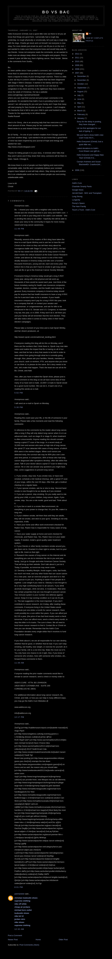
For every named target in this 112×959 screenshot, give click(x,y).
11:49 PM (19, 229)
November (82, 80)
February (81, 114)
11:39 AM (19, 663)
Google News (77, 190)
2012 (77, 54)
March (80, 110)
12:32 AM (19, 929)
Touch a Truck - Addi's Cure (83, 210)
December (82, 76)
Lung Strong (77, 196)
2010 (77, 61)
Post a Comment (15, 935)
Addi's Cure (77, 183)
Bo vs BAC (56, 12)
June (79, 99)
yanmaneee (19, 894)
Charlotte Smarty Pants (82, 186)
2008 (77, 69)
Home (38, 939)
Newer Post (13, 939)
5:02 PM (18, 393)
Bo (90, 33)
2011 (77, 57)
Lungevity (76, 200)
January (81, 118)
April (79, 107)
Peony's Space (78, 203)
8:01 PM (18, 887)
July (79, 95)
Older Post (63, 939)
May (79, 103)
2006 (77, 170)
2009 (77, 65)
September (82, 88)
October (81, 84)
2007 (77, 73)
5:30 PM (18, 407)
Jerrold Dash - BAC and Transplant (87, 193)
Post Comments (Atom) (29, 945)
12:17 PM (19, 717)
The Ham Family (79, 206)
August (80, 91)
